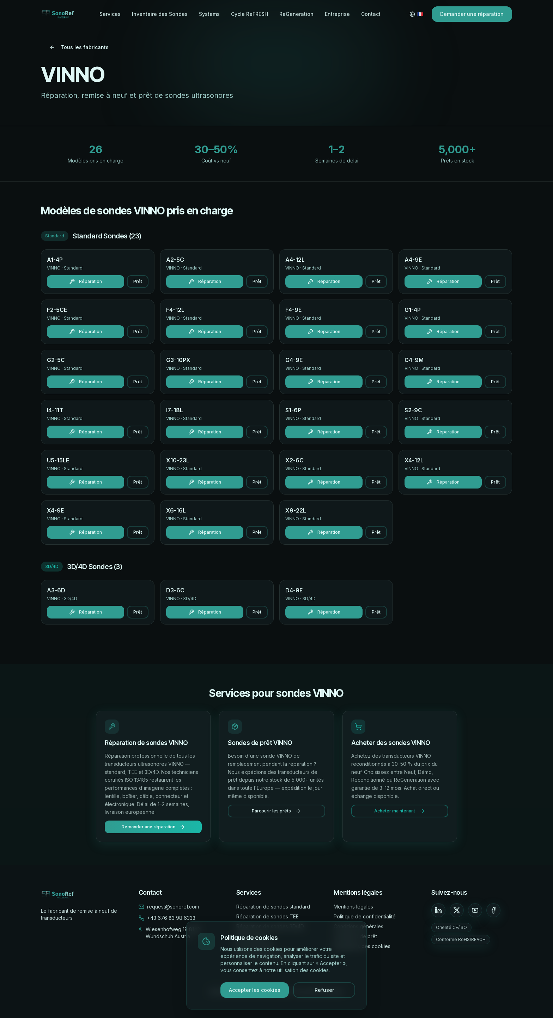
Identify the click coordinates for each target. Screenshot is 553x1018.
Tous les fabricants (79, 47)
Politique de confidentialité (365, 916)
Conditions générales (358, 926)
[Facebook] (493, 910)
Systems (209, 14)
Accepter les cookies (254, 990)
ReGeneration (296, 14)
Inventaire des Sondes (160, 14)
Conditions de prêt (355, 936)
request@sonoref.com (173, 907)
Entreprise (337, 14)
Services (110, 14)
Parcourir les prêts (276, 811)
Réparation (85, 281)
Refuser (324, 990)
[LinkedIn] (438, 910)
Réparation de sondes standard (273, 907)
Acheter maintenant (399, 811)
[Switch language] (416, 14)
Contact (371, 14)
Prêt (137, 281)
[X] (457, 910)
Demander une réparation (472, 14)
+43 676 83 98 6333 (171, 918)
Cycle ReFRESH (249, 14)
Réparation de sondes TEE (267, 916)
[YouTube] (475, 910)
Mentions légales (353, 907)
